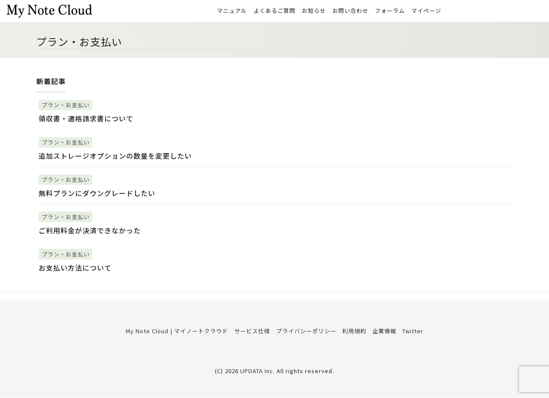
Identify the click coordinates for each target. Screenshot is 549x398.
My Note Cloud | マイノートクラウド (177, 331)
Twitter (412, 331)
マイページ (426, 11)
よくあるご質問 (274, 11)
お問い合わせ (350, 11)
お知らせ (314, 11)
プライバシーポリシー (306, 331)
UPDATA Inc (256, 371)
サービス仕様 (252, 331)
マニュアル (232, 11)
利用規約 (354, 331)
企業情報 (384, 331)
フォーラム (390, 11)
